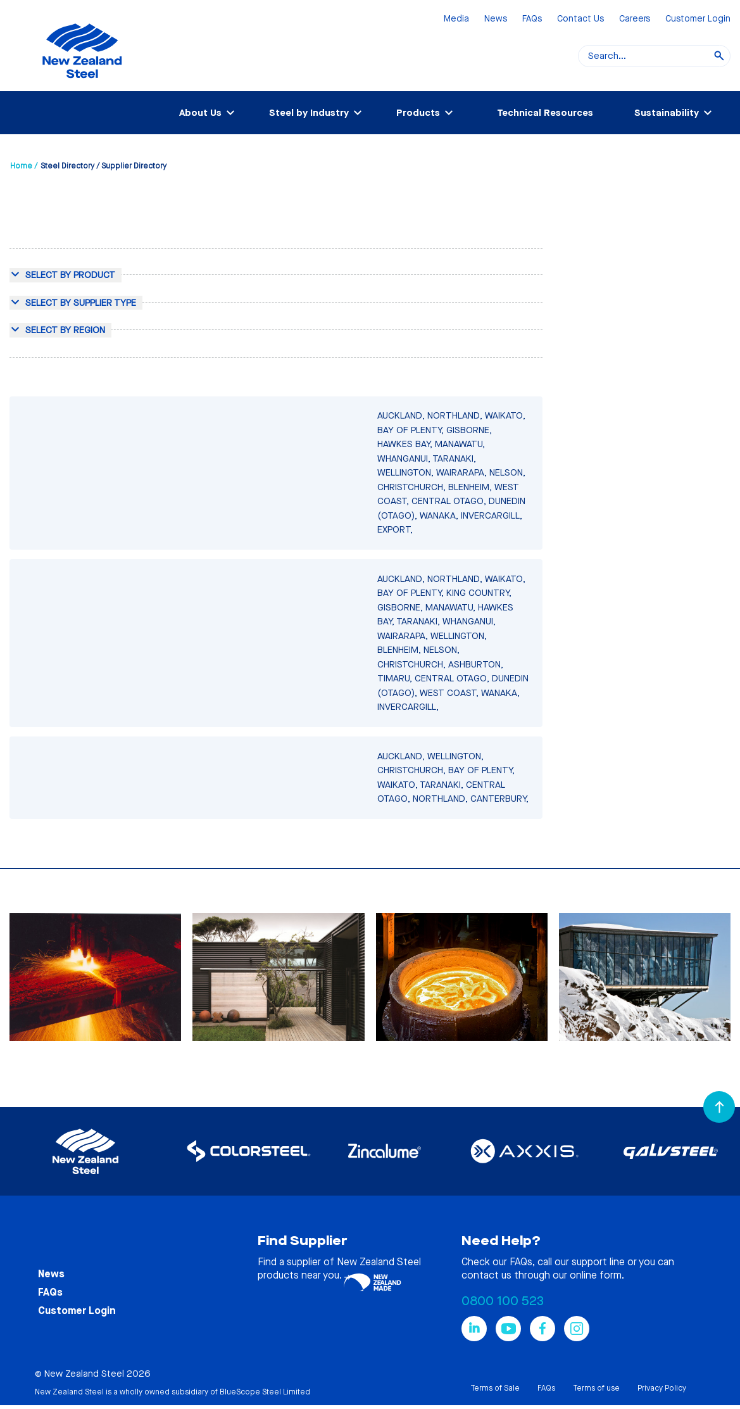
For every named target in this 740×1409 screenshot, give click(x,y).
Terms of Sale (495, 1388)
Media (456, 19)
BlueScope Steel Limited (265, 1392)
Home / (23, 166)
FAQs (532, 19)
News (495, 19)
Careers (634, 19)
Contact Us (580, 19)
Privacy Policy (661, 1388)
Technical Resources (545, 112)
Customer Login (698, 19)
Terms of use (596, 1388)
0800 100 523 (502, 1301)
